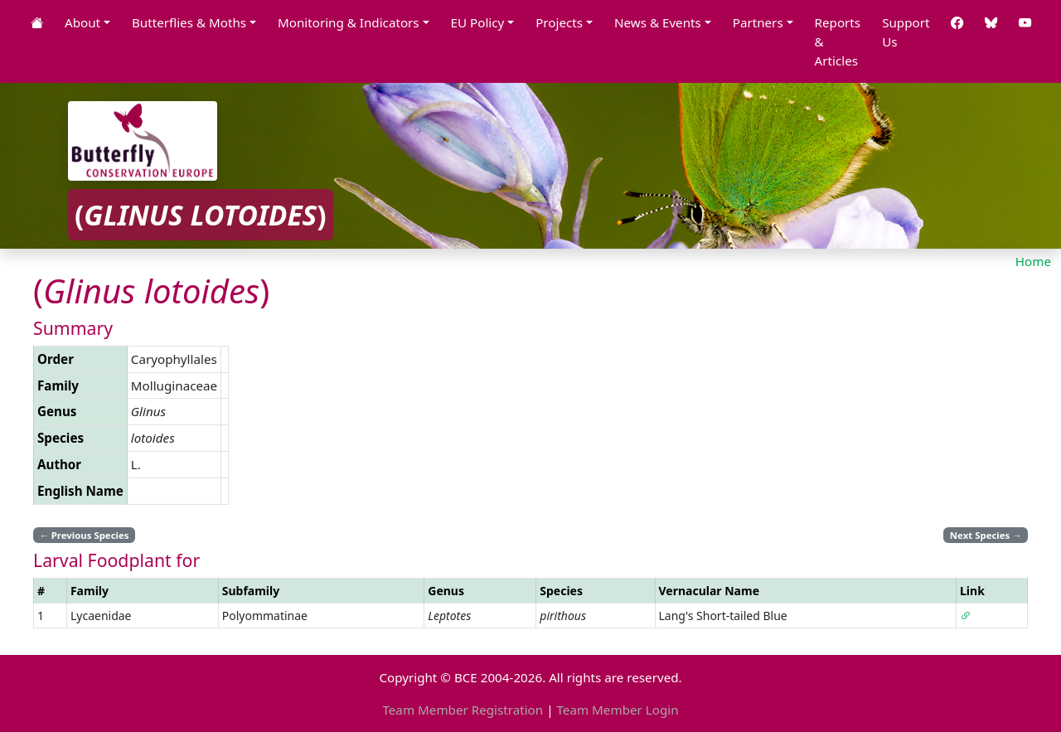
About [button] (82, 22)
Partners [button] (758, 22)
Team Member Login (617, 709)
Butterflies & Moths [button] (189, 22)
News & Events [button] (657, 22)
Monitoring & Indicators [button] (348, 22)
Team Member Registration (462, 709)
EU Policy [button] (478, 22)
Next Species (986, 535)
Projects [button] (559, 22)
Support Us (905, 32)
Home (1033, 261)
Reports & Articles (838, 41)
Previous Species (83, 535)
